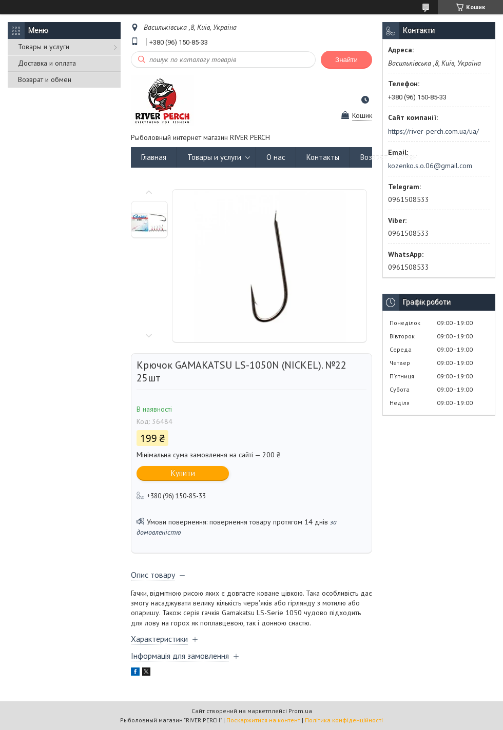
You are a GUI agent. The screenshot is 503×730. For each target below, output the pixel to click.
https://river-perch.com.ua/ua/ (433, 131)
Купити (183, 473)
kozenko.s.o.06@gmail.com (430, 165)
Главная (153, 157)
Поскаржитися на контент (263, 720)
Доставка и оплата (47, 63)
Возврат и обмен (44, 79)
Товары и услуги (43, 46)
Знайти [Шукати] (346, 60)
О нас (275, 157)
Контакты (322, 157)
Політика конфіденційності (344, 720)
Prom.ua (300, 711)
